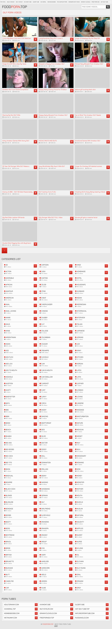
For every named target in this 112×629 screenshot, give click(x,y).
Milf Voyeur (19, 2)
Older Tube (36, 2)
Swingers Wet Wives (74, 2)
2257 (56, 626)
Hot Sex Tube (104, 2)
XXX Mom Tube (28, 2)
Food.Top (14, 7)
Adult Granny (11, 2)
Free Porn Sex (96, 2)
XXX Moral (43, 2)
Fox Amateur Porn (62, 2)
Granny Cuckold (85, 2)
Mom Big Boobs (51, 2)
